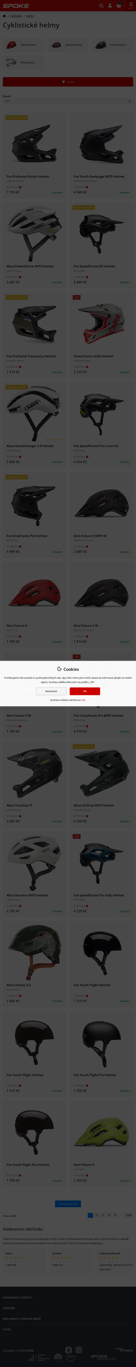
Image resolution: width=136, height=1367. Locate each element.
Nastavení (51, 691)
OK (85, 691)
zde (83, 700)
